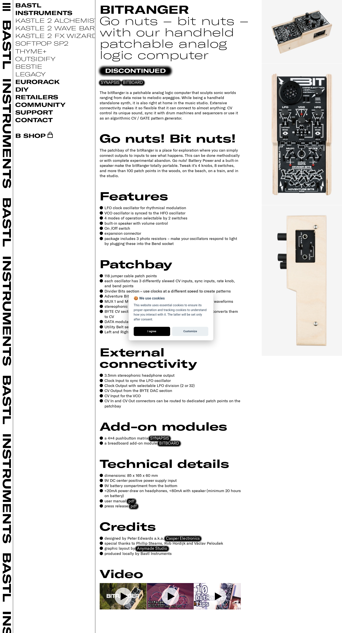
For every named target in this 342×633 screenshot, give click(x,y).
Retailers (36, 96)
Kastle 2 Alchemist (57, 20)
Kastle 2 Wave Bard (58, 27)
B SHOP (30, 135)
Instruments (43, 12)
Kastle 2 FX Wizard (56, 35)
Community (40, 104)
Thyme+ (31, 51)
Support (34, 112)
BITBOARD (133, 82)
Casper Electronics (183, 537)
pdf (131, 500)
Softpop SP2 (41, 43)
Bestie (28, 66)
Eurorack (37, 81)
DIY (22, 89)
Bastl (28, 5)
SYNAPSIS (110, 82)
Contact (34, 119)
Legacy (30, 73)
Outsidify (35, 58)
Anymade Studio (152, 548)
